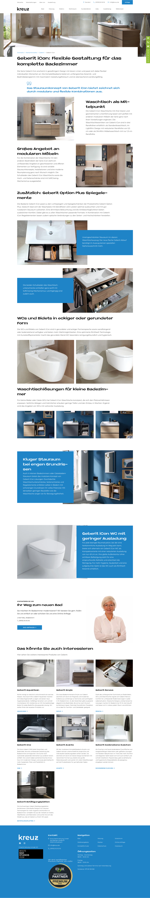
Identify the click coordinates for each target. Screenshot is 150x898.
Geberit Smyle (64, 690)
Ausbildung (107, 9)
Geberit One (24, 745)
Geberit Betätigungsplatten (33, 802)
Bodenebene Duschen (104, 768)
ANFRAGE (148, 55)
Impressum (119, 846)
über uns (42, 2)
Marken (100, 842)
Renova (98, 711)
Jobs (97, 9)
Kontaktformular (83, 846)
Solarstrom (119, 838)
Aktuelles (20, 2)
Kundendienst (86, 9)
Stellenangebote (83, 842)
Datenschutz (102, 846)
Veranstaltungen (31, 2)
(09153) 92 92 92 (99, 2)
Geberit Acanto (65, 745)
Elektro (61, 9)
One (18, 768)
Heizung (51, 9)
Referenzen (119, 9)
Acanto (59, 768)
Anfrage (127, 2)
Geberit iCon (50, 52)
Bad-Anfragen (29, 627)
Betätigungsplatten (25, 821)
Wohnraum (72, 9)
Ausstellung (51, 2)
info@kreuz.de (113, 2)
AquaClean (21, 711)
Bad (42, 9)
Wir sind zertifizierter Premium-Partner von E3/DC (60, 860)
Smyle (58, 711)
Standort (86, 2)
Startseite (20, 52)
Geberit (41, 52)
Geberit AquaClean (28, 690)
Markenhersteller (31, 52)
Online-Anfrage (120, 842)
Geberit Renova (104, 690)
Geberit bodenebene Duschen (113, 745)
